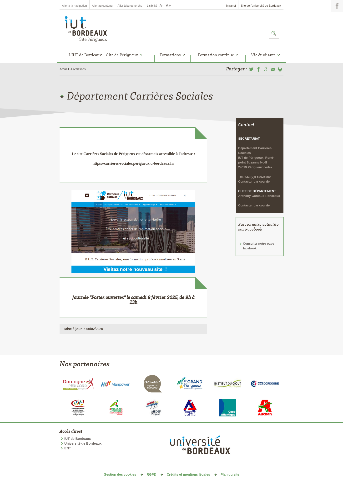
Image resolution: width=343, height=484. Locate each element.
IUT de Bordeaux (77, 439)
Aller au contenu (102, 5)
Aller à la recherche (129, 5)
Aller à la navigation (74, 5)
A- (161, 6)
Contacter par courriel (254, 169)
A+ (168, 5)
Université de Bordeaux (82, 443)
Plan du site (230, 474)
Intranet (231, 5)
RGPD (151, 474)
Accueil (64, 69)
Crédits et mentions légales (188, 474)
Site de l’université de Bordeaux (261, 5)
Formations (78, 69)
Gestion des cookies (120, 474)
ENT (67, 448)
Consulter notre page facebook (258, 234)
